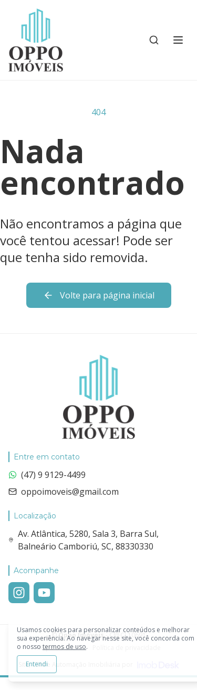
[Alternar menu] (178, 40)
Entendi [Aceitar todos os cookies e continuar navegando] (37, 663)
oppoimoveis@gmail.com (63, 491)
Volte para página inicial (98, 295)
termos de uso (64, 646)
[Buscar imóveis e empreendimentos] (153, 40)
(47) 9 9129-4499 (47, 475)
